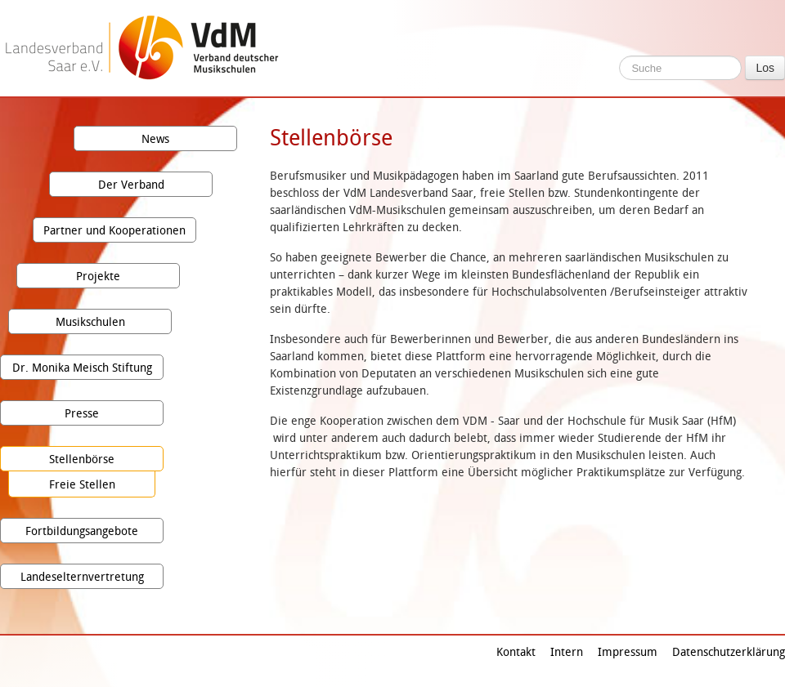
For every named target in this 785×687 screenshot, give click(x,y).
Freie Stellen (82, 484)
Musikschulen (90, 321)
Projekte (98, 275)
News (155, 138)
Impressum (627, 651)
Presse (82, 413)
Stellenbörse (81, 458)
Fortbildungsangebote (81, 530)
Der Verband (131, 184)
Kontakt (516, 651)
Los (765, 67)
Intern (566, 651)
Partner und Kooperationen (114, 230)
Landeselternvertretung (82, 576)
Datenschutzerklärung (728, 651)
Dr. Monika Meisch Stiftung (82, 367)
